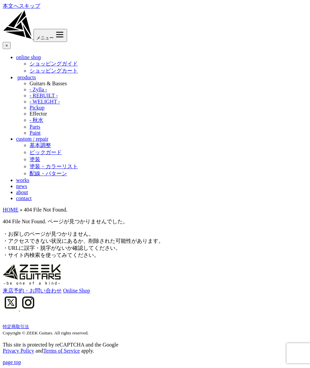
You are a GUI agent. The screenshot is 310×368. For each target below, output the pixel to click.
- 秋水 (36, 120)
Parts (35, 127)
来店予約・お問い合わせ (32, 290)
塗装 (35, 159)
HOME (10, 210)
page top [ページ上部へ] (12, 362)
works (22, 180)
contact (24, 198)
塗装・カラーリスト (54, 166)
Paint (35, 133)
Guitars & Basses (48, 83)
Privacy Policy (18, 351)
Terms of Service (61, 351)
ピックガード (46, 152)
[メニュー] (50, 35)
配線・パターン (48, 173)
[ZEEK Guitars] (18, 37)
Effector (38, 114)
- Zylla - (38, 89)
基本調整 (40, 145)
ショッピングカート (54, 71)
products (26, 77)
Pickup (37, 107)
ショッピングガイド (54, 63)
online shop (28, 57)
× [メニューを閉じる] (6, 45)
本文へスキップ (21, 6)
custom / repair (32, 139)
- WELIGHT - (45, 101)
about (22, 192)
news (21, 186)
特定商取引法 (16, 326)
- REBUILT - (44, 95)
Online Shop (76, 290)
